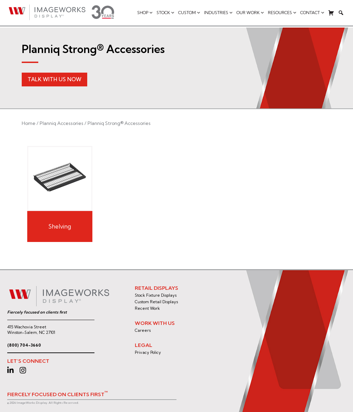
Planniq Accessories (61, 123)
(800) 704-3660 (24, 345)
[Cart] (331, 13)
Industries (218, 13)
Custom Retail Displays (156, 301)
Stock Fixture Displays (155, 295)
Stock (166, 13)
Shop (145, 13)
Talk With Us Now (54, 79)
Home (29, 123)
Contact (312, 13)
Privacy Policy (148, 352)
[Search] (341, 13)
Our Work (250, 13)
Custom (189, 13)
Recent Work (147, 308)
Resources (282, 13)
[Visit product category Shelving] (59, 194)
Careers (143, 330)
